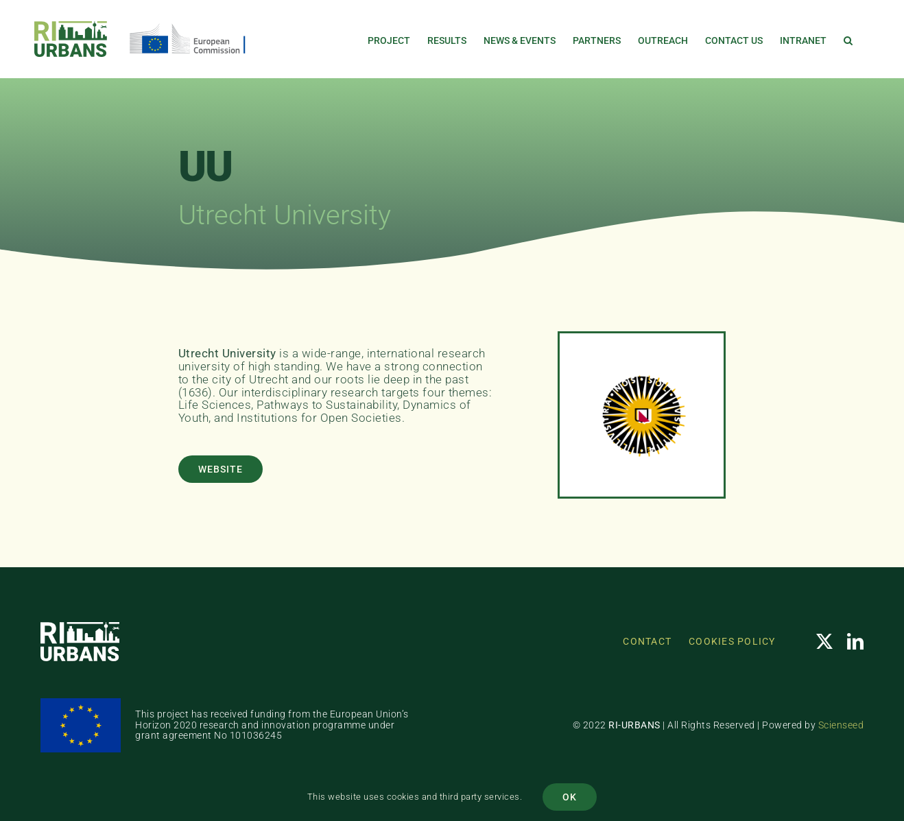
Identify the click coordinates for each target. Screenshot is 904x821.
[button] (848, 39)
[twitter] (824, 641)
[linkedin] (855, 641)
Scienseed (841, 724)
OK (569, 797)
